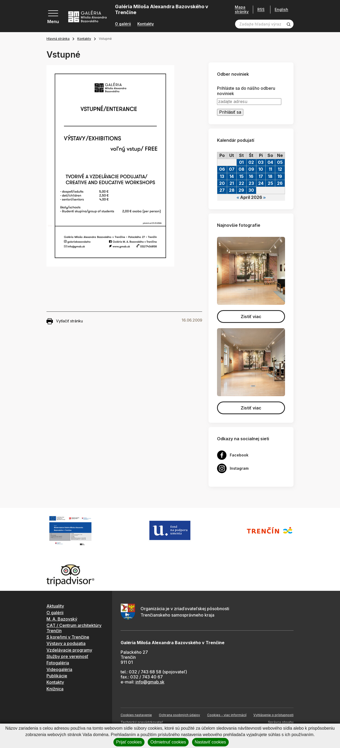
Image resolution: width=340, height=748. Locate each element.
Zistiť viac (251, 316)
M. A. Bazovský (61, 619)
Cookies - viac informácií (226, 715)
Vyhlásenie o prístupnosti (273, 715)
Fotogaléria (57, 662)
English (281, 9)
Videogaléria (59, 669)
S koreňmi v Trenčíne (67, 637)
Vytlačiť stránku (64, 321)
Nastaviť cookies (210, 742)
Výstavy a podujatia (66, 643)
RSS (261, 9)
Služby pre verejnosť (67, 656)
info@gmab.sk (149, 682)
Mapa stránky (242, 9)
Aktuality (55, 606)
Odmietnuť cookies (168, 742)
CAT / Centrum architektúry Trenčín (73, 628)
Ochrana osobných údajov (179, 715)
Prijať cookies (129, 742)
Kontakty (145, 24)
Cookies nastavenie (136, 715)
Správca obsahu (281, 722)
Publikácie (56, 675)
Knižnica (54, 688)
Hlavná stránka (58, 39)
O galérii (123, 24)
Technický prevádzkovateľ (142, 722)
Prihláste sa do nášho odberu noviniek (246, 91)
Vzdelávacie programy (69, 650)
